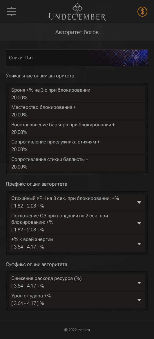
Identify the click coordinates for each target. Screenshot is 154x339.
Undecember (77, 11)
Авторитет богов (77, 32)
